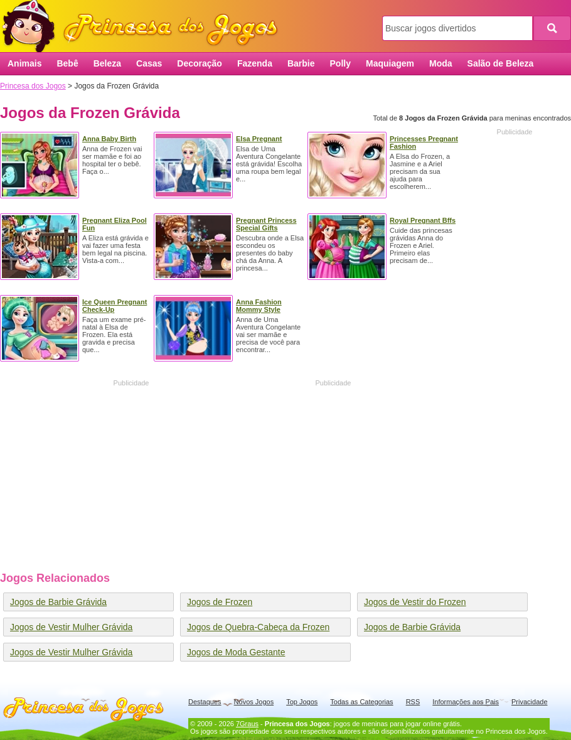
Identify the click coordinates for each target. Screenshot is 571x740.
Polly (340, 63)
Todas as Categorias (361, 701)
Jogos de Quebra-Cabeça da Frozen (258, 627)
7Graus (247, 723)
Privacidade (529, 701)
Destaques (204, 701)
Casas (149, 63)
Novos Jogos (254, 701)
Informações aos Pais (465, 701)
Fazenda (254, 63)
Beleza (107, 63)
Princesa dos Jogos (144, 26)
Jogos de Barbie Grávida (58, 602)
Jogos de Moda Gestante (236, 652)
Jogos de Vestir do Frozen (415, 602)
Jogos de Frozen (219, 602)
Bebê (67, 63)
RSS (413, 701)
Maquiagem (390, 63)
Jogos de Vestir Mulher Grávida (71, 627)
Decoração (199, 63)
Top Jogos (302, 701)
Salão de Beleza (500, 63)
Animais (24, 63)
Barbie (301, 63)
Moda (440, 63)
